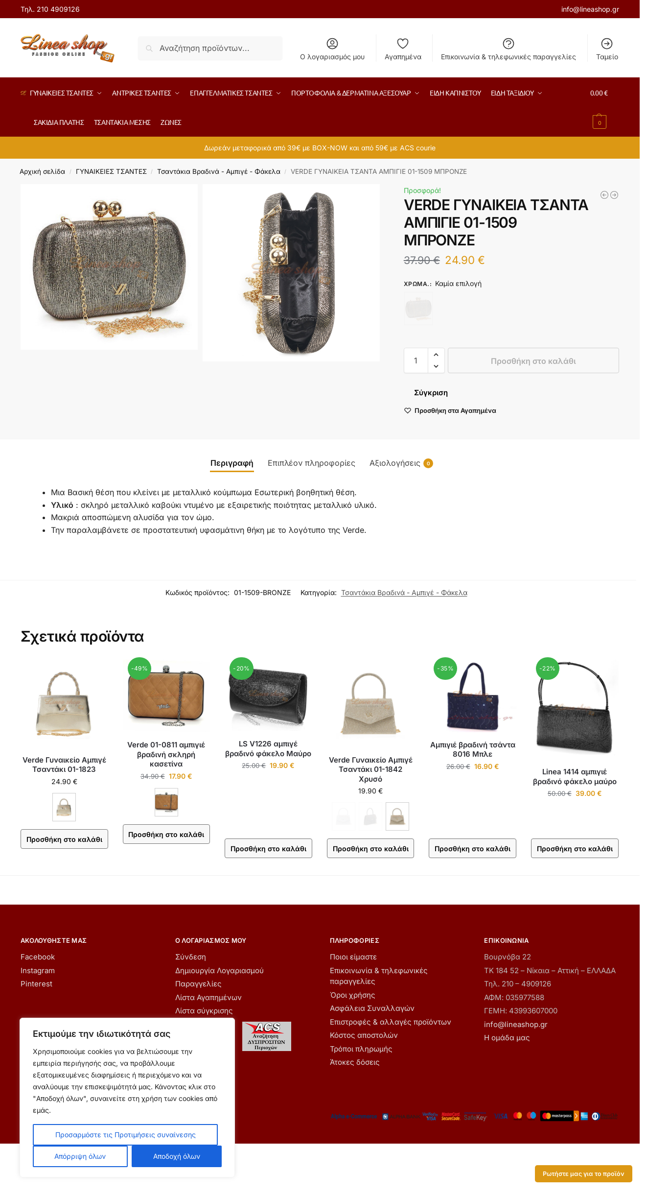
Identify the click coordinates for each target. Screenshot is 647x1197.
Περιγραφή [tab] (232, 463)
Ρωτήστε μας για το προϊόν (583, 1173)
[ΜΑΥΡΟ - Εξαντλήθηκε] (370, 816)
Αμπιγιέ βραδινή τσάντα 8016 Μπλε (472, 749)
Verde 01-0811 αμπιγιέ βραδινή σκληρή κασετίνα (166, 754)
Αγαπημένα (403, 49)
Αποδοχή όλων (176, 1156)
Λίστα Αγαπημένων (208, 997)
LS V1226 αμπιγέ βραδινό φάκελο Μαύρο (268, 748)
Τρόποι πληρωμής (361, 1048)
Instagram (38, 970)
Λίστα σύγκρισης (204, 1010)
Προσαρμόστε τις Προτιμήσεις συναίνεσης (125, 1134)
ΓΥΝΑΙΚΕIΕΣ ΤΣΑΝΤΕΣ (111, 171)
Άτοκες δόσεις (355, 1062)
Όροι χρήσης (352, 995)
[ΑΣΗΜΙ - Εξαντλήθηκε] (343, 816)
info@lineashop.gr (590, 9)
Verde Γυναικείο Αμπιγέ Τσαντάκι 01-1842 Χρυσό (371, 769)
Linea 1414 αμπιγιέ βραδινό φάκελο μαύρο (575, 776)
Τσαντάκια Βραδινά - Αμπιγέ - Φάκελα (218, 171)
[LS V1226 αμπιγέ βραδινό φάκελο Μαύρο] (604, 195)
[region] (127, 1097)
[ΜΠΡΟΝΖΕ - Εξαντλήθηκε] (418, 308)
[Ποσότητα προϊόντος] (416, 360)
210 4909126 (58, 9)
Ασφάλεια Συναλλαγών (372, 1008)
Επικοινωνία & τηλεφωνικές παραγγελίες (508, 49)
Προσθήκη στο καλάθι (533, 361)
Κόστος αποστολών (364, 1035)
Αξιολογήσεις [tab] (401, 463)
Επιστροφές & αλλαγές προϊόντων (390, 1022)
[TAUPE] (166, 802)
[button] (604, 107)
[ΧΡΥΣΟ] (397, 816)
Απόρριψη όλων (80, 1156)
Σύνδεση (190, 956)
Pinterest (36, 983)
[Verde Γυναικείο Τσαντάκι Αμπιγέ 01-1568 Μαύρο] (614, 195)
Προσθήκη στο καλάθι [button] (268, 848)
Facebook (38, 956)
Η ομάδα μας (507, 1037)
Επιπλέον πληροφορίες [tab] (311, 463)
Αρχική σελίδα (42, 171)
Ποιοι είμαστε (353, 956)
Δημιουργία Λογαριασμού (219, 970)
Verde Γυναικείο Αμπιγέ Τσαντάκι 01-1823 (64, 764)
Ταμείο (607, 49)
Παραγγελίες (198, 983)
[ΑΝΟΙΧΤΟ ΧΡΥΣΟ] (64, 807)
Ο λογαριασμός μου (332, 49)
